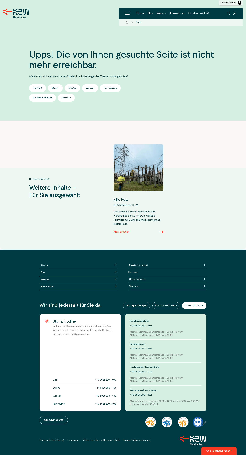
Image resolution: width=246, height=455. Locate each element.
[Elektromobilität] (167, 265)
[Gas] (79, 272)
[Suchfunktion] (228, 13)
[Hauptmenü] (127, 13)
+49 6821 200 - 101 (105, 388)
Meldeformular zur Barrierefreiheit (101, 440)
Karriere (133, 272)
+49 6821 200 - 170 (141, 349)
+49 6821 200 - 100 (105, 380)
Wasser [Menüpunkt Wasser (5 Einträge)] (161, 13)
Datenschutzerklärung (52, 440)
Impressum (73, 440)
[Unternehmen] (167, 279)
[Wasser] (79, 279)
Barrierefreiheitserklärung (136, 440)
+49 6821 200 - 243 (141, 372)
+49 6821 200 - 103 (105, 404)
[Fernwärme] (79, 286)
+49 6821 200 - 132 (141, 395)
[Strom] (79, 265)
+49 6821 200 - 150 (141, 326)
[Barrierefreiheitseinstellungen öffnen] (231, 3)
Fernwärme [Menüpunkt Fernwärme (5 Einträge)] (177, 13)
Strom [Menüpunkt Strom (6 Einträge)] (140, 13)
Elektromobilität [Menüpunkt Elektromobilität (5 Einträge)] (198, 13)
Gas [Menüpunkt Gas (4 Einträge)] (150, 13)
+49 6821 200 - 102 (105, 396)
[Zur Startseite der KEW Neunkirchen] (16, 13)
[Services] (167, 286)
